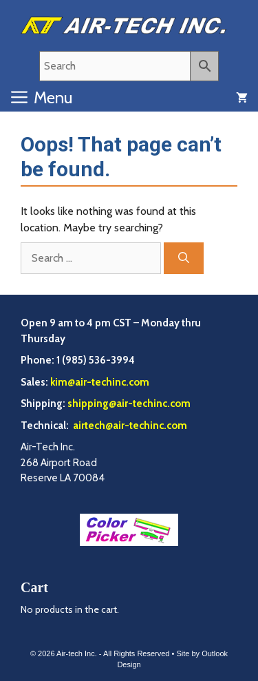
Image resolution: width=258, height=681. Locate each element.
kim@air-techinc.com (99, 382)
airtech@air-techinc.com (129, 425)
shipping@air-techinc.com (129, 403)
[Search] (184, 258)
